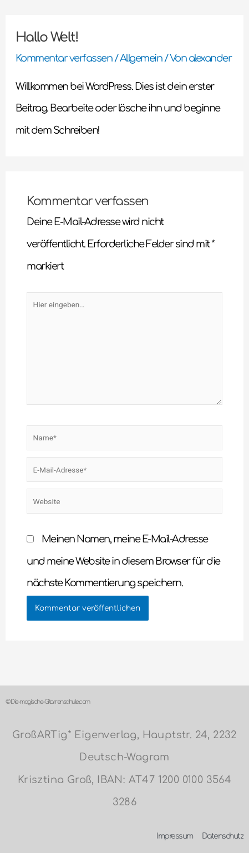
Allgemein (141, 58)
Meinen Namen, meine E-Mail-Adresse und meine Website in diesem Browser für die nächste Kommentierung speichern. (123, 561)
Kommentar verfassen (64, 58)
